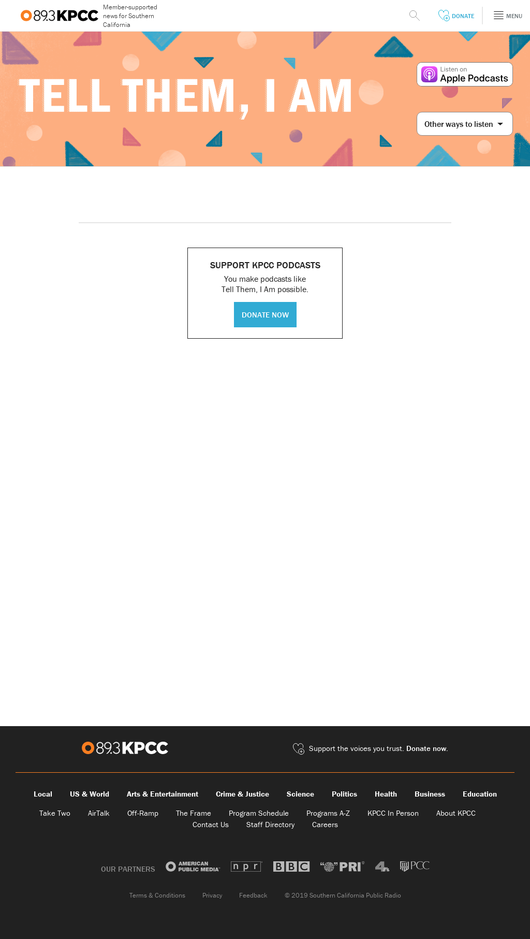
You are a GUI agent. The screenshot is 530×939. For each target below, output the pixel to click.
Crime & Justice (242, 794)
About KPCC (456, 813)
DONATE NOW (265, 315)
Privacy (212, 895)
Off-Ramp (142, 813)
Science (300, 794)
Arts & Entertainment (162, 794)
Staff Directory (270, 824)
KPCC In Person (393, 813)
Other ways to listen (463, 124)
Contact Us (211, 824)
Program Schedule (259, 813)
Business (430, 794)
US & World (89, 794)
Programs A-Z (328, 813)
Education (480, 794)
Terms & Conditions (157, 895)
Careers (325, 824)
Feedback (253, 895)
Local (43, 794)
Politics (344, 794)
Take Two (54, 813)
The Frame (193, 813)
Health (386, 794)
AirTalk (99, 813)
